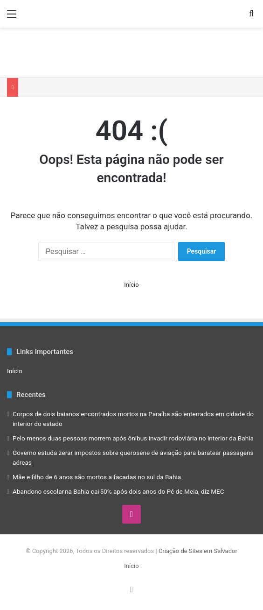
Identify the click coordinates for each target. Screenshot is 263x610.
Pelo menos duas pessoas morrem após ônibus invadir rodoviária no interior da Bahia (133, 438)
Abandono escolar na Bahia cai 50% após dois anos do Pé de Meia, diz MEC (118, 491)
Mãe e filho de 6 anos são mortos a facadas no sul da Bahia (97, 477)
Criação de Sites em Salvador (198, 550)
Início (131, 284)
